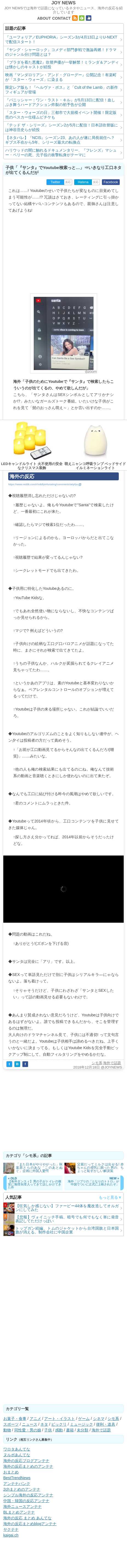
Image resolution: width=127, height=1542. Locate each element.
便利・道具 (105, 1424)
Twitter (55, 182)
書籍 (70, 1430)
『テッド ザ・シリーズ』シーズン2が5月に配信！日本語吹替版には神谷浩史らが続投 (61, 127)
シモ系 (97, 1063)
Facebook (111, 182)
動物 (7, 1430)
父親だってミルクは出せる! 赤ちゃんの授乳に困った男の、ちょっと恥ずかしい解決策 (100, 1168)
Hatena (83, 182)
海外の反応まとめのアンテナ (28, 1466)
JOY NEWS (63, 2)
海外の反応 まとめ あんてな (27, 1518)
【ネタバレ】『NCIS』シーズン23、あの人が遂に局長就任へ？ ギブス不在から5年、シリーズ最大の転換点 (60, 140)
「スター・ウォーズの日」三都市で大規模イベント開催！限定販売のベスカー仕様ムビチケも (61, 115)
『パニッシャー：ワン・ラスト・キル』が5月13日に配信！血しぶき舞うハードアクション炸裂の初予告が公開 (60, 102)
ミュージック (81, 1424)
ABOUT (44, 18)
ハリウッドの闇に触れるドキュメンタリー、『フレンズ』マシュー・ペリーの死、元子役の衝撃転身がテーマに (61, 152)
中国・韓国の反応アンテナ (26, 1501)
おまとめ (11, 1472)
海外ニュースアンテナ (22, 1506)
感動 (59, 1430)
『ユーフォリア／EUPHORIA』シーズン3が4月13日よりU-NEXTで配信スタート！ (61, 39)
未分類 (82, 1430)
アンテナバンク (16, 1483)
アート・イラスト (59, 1418)
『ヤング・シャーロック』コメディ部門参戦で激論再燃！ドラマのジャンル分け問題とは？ (61, 52)
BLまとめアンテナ (19, 1512)
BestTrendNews (16, 1478)
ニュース (29, 1424)
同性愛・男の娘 (27, 1430)
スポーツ (11, 1424)
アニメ (35, 1418)
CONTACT (61, 18)
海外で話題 (112, 1063)
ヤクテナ (11, 1529)
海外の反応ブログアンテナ (26, 1460)
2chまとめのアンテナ (21, 1489)
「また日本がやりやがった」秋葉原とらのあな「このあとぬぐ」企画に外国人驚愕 (39, 1168)
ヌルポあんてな (16, 1455)
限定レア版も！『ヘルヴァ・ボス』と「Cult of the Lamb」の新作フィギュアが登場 (61, 89)
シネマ (99, 1418)
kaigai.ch (10, 1535)
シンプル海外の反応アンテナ (28, 1495)
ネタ (44, 1424)
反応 (68, 181)
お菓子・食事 (14, 1418)
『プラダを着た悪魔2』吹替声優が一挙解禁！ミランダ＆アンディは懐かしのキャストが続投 (62, 64)
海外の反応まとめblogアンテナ (30, 1524)
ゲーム (84, 1418)
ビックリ (59, 1424)
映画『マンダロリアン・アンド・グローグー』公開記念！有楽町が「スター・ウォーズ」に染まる (61, 77)
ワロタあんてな (16, 1449)
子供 (48, 1430)
